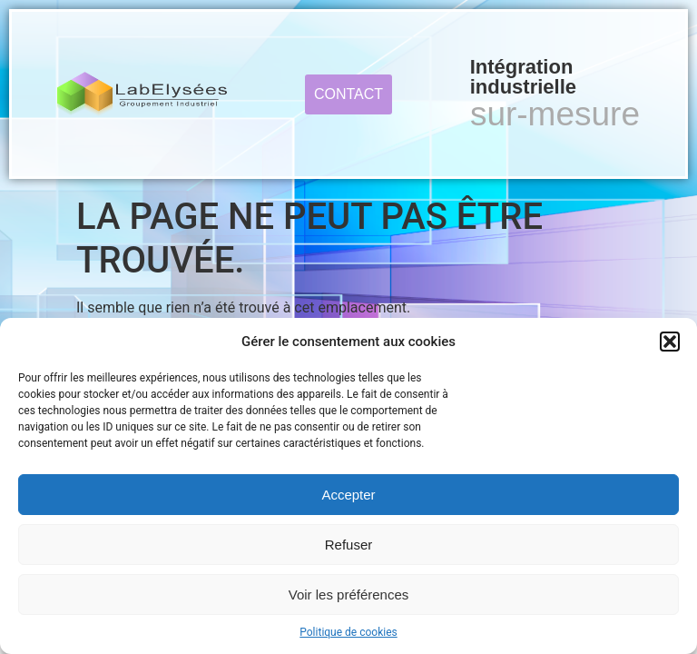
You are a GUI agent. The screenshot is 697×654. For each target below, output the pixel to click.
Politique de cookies (348, 632)
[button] (670, 341)
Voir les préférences (349, 594)
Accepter (348, 494)
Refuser (349, 544)
